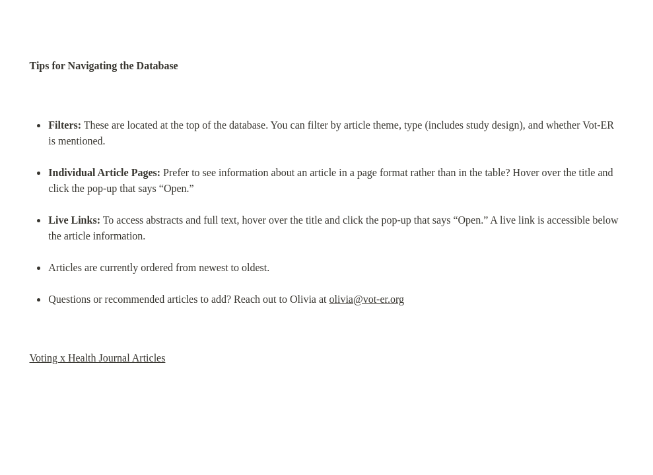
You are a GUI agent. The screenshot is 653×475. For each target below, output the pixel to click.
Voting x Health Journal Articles (98, 358)
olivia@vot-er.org (366, 299)
